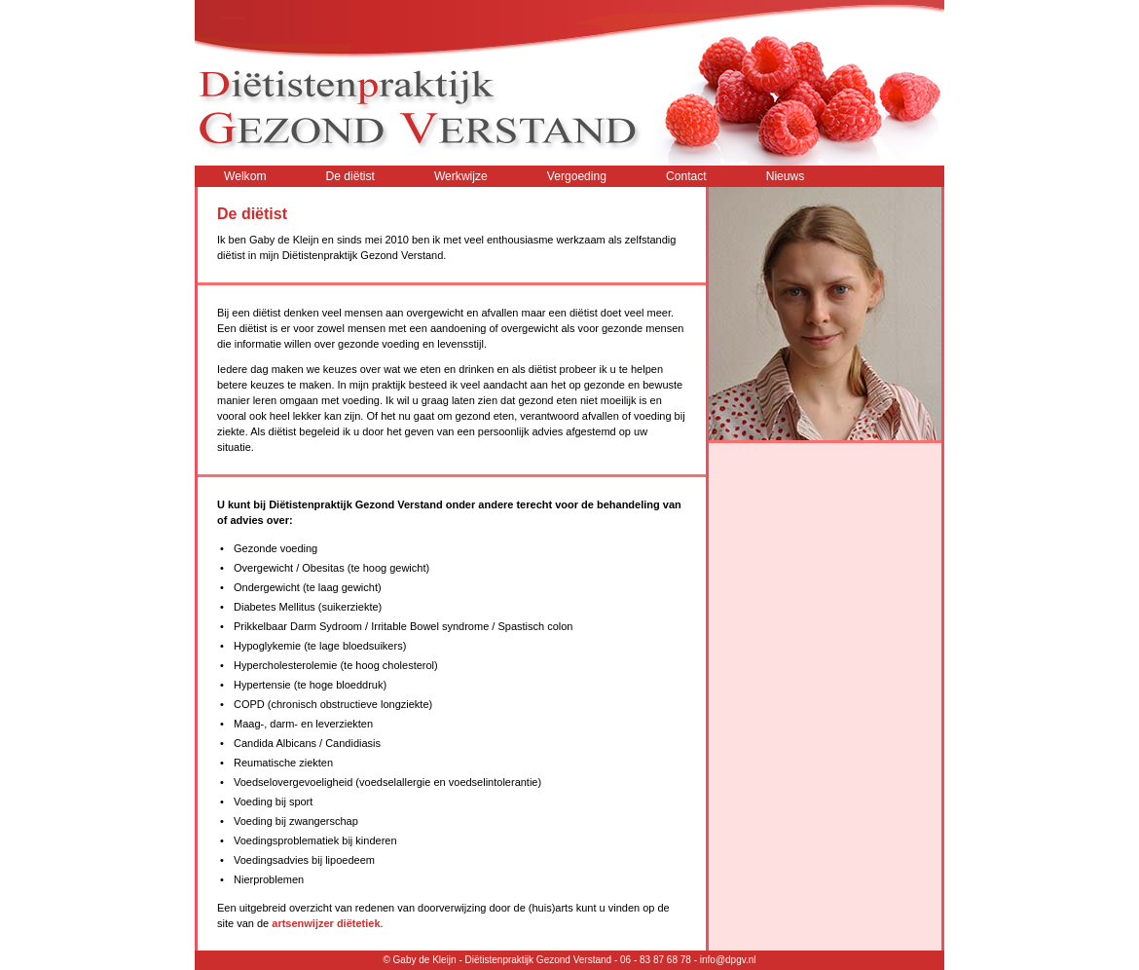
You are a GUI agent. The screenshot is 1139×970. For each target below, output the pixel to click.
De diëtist (349, 176)
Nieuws (785, 176)
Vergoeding (576, 176)
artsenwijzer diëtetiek (326, 923)
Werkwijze (461, 176)
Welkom (245, 176)
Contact (686, 176)
